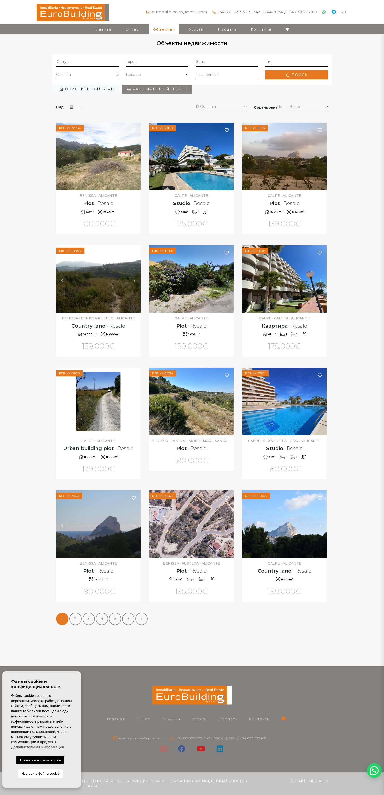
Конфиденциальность (219, 781)
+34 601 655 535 (232, 12)
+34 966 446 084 (267, 12)
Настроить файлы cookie (41, 773)
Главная (103, 29)
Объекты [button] (163, 29)
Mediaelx (318, 781)
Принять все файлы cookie (40, 760)
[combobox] (87, 62)
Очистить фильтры (87, 89)
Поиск (297, 75)
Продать (227, 29)
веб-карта (87, 786)
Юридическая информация (160, 781)
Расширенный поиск (157, 89)
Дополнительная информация (37, 747)
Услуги (196, 29)
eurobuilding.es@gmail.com (179, 12)
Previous (62, 156)
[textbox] (87, 62)
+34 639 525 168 (302, 12)
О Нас (132, 29)
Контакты (261, 29)
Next (134, 156)
